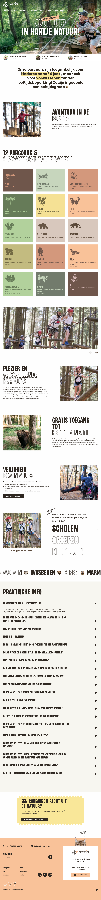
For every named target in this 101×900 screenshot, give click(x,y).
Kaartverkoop (72, 10)
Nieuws (55, 10)
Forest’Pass (33, 10)
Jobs (22, 875)
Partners (23, 871)
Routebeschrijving (80, 875)
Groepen (23, 10)
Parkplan (6, 868)
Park (5, 10)
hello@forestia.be (40, 846)
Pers (4, 871)
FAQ (21, 868)
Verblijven (13, 10)
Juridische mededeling (17, 889)
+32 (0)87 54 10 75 (12, 846)
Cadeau (48, 10)
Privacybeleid (6, 889)
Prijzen (41, 10)
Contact (6, 875)
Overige (62, 10)
